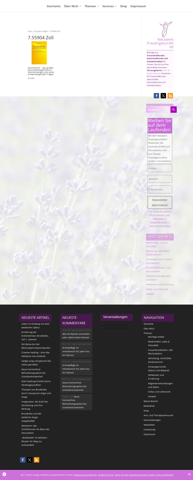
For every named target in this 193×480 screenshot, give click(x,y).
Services (108, 6)
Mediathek (149, 405)
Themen (90, 6)
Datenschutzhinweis (159, 225)
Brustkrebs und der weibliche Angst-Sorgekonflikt (31, 417)
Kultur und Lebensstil (157, 289)
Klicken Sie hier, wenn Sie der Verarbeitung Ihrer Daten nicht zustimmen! (136, 474)
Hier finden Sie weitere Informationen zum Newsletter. (160, 215)
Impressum (138, 6)
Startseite (54, 6)
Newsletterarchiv (159, 222)
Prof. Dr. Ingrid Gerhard (158, 72)
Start (30, 31)
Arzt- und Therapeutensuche (158, 415)
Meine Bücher (151, 401)
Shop (123, 6)
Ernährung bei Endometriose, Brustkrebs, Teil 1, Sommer (35, 336)
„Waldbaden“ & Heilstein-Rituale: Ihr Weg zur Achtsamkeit (34, 441)
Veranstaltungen (152, 420)
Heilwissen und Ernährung (160, 284)
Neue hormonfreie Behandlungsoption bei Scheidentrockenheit (33, 373)
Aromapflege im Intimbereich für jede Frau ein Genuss (76, 351)
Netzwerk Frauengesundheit (160, 35)
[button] (156, 95)
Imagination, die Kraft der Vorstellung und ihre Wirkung (34, 405)
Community (149, 429)
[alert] (117, 327)
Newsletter (149, 424)
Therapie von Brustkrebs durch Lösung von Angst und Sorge (36, 393)
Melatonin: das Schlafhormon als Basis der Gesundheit (35, 429)
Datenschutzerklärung (85, 474)
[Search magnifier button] (173, 109)
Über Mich (71, 6)
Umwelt (150, 293)
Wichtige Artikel (156, 336)
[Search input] (158, 109)
